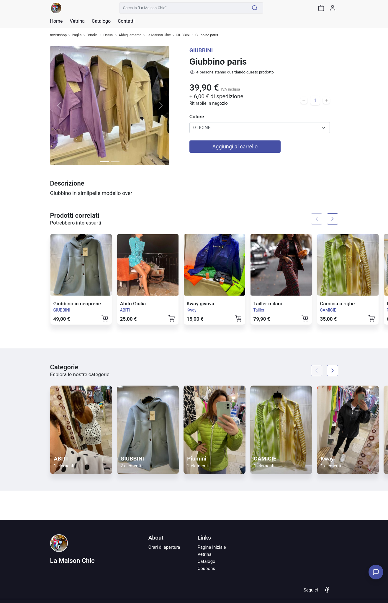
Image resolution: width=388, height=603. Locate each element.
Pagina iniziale (211, 547)
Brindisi (93, 35)
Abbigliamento (130, 35)
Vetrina (204, 554)
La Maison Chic (159, 35)
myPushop (58, 35)
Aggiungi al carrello (235, 146)
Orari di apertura (164, 547)
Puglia (76, 35)
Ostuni (108, 35)
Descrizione (67, 183)
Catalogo (101, 21)
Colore (196, 116)
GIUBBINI (183, 35)
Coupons (206, 568)
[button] (59, 105)
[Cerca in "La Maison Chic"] (183, 8)
